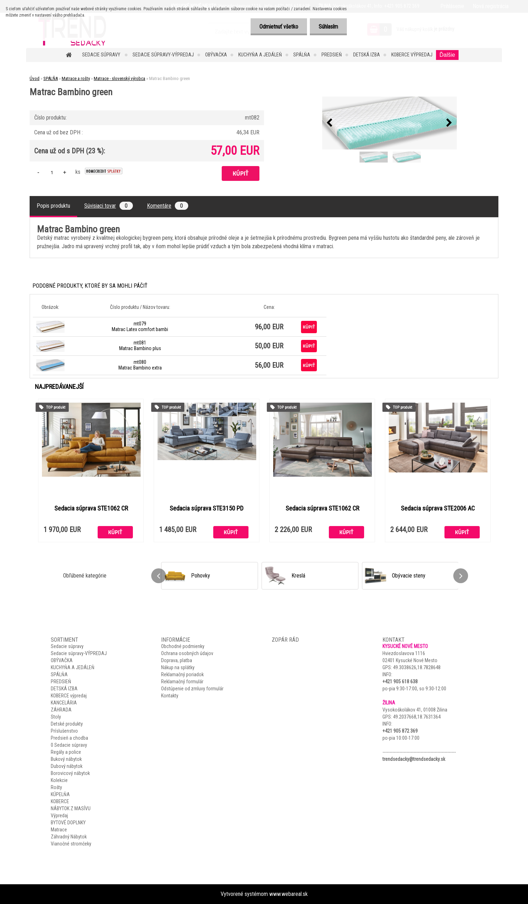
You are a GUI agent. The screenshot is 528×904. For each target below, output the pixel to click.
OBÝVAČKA (216, 54)
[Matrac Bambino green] (389, 123)
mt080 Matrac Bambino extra (140, 365)
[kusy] (51, 172)
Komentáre (167, 205)
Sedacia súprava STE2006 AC (438, 508)
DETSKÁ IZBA (366, 54)
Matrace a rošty (76, 78)
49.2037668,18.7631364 (417, 717)
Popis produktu (53, 205)
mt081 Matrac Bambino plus (140, 345)
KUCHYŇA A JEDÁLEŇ (260, 54)
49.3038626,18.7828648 (417, 667)
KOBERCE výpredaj (411, 54)
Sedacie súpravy (101, 54)
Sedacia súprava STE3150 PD (207, 508)
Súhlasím (328, 26)
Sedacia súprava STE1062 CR (91, 508)
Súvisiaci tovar (108, 205)
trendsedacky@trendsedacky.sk (413, 759)
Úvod (34, 78)
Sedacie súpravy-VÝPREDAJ (163, 54)
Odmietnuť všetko (278, 26)
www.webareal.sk (288, 894)
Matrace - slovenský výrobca (119, 78)
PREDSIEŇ (331, 54)
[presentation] (329, 123)
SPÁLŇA (301, 54)
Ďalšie (447, 55)
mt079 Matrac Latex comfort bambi (140, 326)
